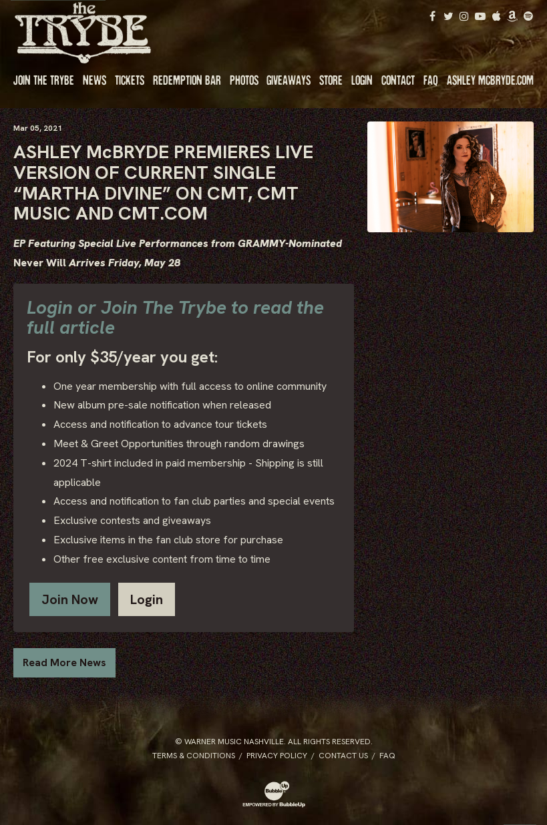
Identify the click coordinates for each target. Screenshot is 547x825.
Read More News (64, 662)
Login (146, 599)
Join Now (69, 599)
